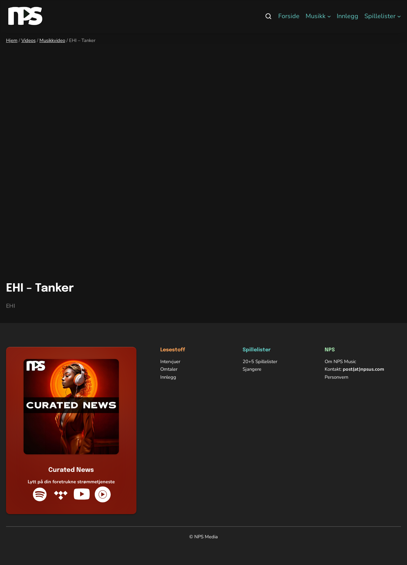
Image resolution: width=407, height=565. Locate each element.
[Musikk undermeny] (329, 16)
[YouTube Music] (103, 494)
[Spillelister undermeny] (399, 16)
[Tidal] (61, 494)
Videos (28, 40)
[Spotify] (40, 494)
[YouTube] (82, 494)
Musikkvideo (52, 40)
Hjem (11, 40)
